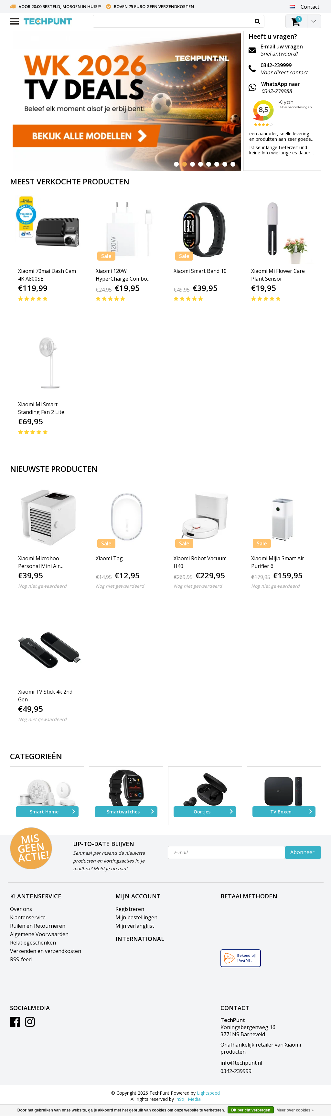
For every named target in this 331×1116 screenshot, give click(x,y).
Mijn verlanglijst (134, 925)
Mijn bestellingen (136, 917)
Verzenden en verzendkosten (45, 951)
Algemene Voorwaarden (39, 934)
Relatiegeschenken (33, 942)
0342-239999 (235, 1071)
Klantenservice (28, 917)
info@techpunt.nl (241, 1062)
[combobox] (178, 21)
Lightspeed (208, 1093)
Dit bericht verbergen (250, 1110)
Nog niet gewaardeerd (42, 586)
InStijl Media (188, 1099)
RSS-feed (21, 959)
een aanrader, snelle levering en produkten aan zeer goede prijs (280, 139)
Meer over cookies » (295, 1110)
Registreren (129, 909)
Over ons (21, 909)
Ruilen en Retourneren (37, 925)
